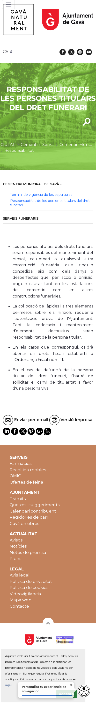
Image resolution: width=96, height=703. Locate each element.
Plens (16, 558)
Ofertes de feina (26, 482)
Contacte (19, 606)
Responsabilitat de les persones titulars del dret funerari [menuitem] (50, 202)
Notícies (18, 546)
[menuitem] (48, 184)
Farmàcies (21, 463)
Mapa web (20, 599)
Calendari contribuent (33, 511)
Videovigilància (25, 593)
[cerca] (40, 122)
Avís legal (20, 575)
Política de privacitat (31, 581)
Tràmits (18, 498)
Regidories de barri (29, 517)
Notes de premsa (28, 552)
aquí (8, 685)
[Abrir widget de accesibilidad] (84, 691)
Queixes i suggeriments (35, 504)
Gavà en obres (24, 523)
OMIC (15, 475)
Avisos (16, 540)
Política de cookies (29, 587)
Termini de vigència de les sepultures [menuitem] (41, 194)
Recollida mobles (28, 469)
